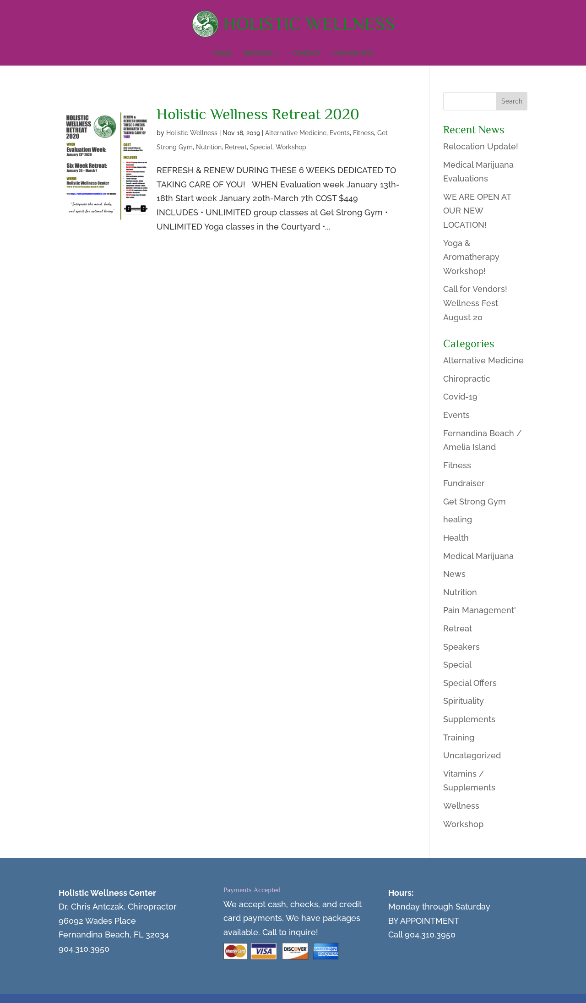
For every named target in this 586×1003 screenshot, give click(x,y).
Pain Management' (479, 610)
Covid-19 (460, 396)
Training (458, 737)
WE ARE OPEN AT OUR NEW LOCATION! (477, 211)
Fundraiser (464, 483)
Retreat (236, 147)
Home (222, 53)
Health (456, 538)
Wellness (461, 806)
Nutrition (209, 147)
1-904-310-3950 (352, 53)
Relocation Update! (480, 146)
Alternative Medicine (295, 133)
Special (261, 147)
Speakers (461, 647)
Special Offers (470, 683)
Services (257, 53)
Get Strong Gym (474, 501)
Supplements (469, 719)
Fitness (363, 133)
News (454, 574)
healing (457, 519)
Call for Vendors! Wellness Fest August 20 (475, 303)
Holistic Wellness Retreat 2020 (258, 113)
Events (340, 133)
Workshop (291, 147)
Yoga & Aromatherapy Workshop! (471, 257)
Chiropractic (466, 379)
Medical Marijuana (478, 556)
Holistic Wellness (191, 133)
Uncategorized (472, 755)
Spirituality (463, 701)
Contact (306, 53)
